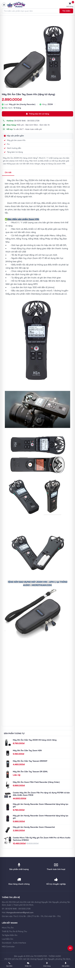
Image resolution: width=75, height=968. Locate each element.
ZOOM (50, 104)
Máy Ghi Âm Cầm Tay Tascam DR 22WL (30, 771)
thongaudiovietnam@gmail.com (19, 912)
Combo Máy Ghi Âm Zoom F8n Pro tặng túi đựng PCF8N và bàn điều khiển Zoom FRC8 (41, 793)
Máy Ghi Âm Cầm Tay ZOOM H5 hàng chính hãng (35, 740)
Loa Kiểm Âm (7, 939)
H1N (45, 581)
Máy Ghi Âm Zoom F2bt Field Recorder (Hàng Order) (36, 782)
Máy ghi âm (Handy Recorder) (22, 104)
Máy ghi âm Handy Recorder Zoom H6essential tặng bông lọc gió (40, 805)
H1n (22, 193)
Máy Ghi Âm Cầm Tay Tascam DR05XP (30, 761)
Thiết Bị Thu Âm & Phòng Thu (14, 931)
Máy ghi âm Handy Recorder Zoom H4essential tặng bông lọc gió (40, 816)
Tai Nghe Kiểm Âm (9, 935)
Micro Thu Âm (8, 927)
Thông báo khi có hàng (37, 114)
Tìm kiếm (66, 11)
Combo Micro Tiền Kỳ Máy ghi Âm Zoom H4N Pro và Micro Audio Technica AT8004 (41, 838)
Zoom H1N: (34, 219)
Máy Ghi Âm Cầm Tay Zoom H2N (27, 750)
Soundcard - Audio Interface (14, 943)
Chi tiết (8, 172)
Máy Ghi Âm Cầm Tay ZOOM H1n (23, 180)
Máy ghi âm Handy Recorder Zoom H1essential (34, 827)
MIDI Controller (8, 946)
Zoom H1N (12, 203)
